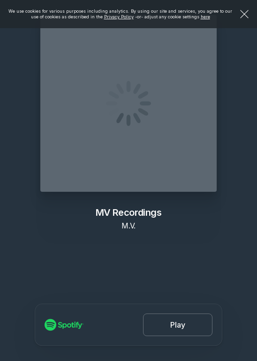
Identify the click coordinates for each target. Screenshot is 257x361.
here (205, 16)
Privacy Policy (119, 16)
